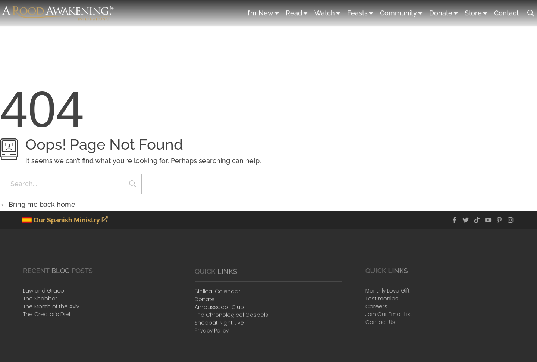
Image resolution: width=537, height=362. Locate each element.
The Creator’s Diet (44, 314)
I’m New (264, 13)
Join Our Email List (390, 314)
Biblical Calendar (217, 293)
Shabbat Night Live (219, 324)
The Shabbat (37, 298)
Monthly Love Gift (389, 290)
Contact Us (382, 322)
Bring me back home (37, 204)
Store (477, 13)
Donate (444, 13)
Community (402, 13)
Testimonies (383, 298)
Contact (506, 12)
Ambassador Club (219, 308)
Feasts (360, 13)
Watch (328, 13)
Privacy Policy (212, 332)
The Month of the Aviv (48, 306)
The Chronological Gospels (231, 316)
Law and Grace (40, 290)
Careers (378, 306)
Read (297, 13)
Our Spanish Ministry (66, 220)
